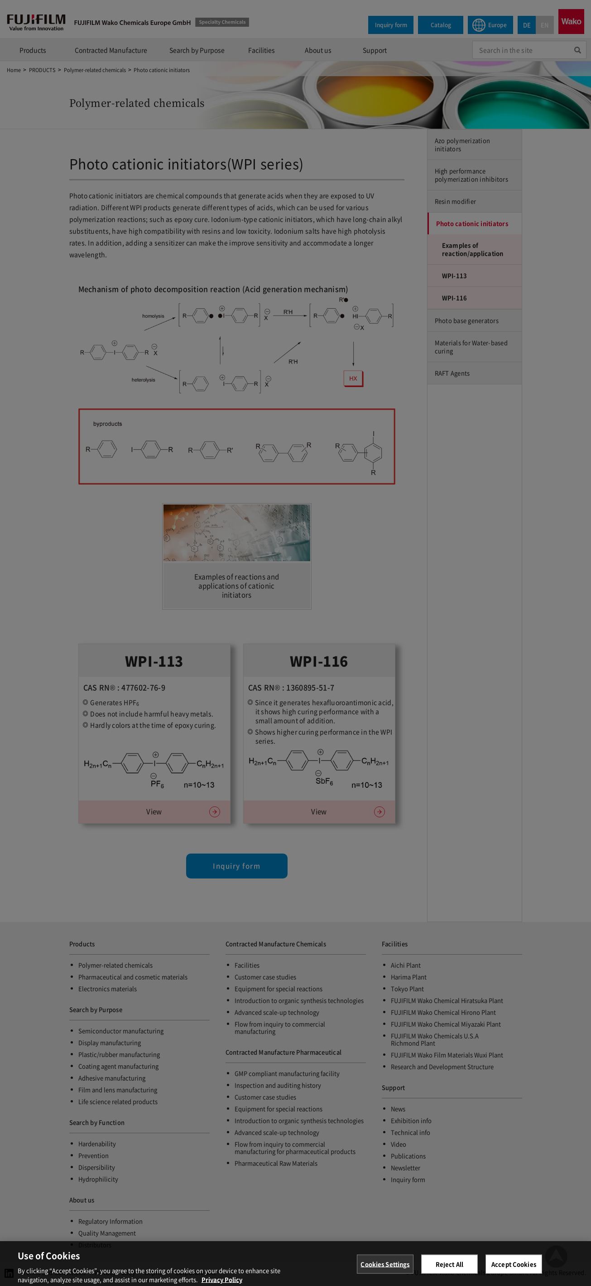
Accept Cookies (513, 1270)
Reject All (449, 1270)
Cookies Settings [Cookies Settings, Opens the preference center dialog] (384, 1270)
